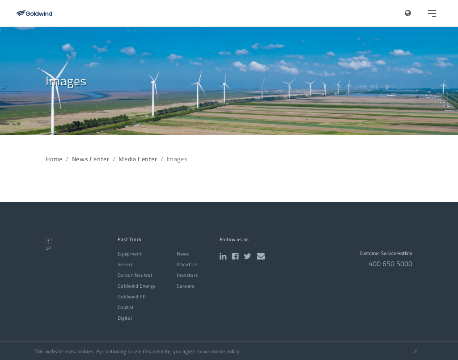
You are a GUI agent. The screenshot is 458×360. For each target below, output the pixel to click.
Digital (125, 318)
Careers (186, 285)
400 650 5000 (390, 263)
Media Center (138, 159)
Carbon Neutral (135, 275)
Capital (126, 307)
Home (54, 159)
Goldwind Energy (136, 285)
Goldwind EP (132, 296)
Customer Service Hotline (386, 253)
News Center (91, 159)
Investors (187, 275)
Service (126, 264)
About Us (187, 264)
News (183, 253)
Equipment (130, 253)
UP (48, 248)
